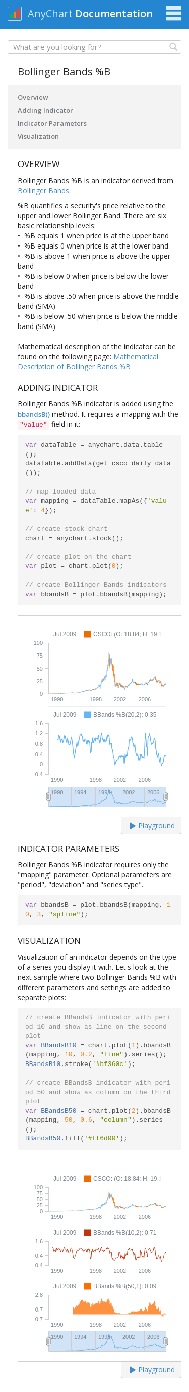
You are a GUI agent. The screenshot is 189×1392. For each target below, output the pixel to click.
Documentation (114, 13)
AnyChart (50, 13)
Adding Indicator (45, 110)
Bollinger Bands (43, 190)
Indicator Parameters (52, 123)
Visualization (38, 136)
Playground (152, 825)
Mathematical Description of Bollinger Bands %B (88, 361)
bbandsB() (34, 414)
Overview (33, 97)
